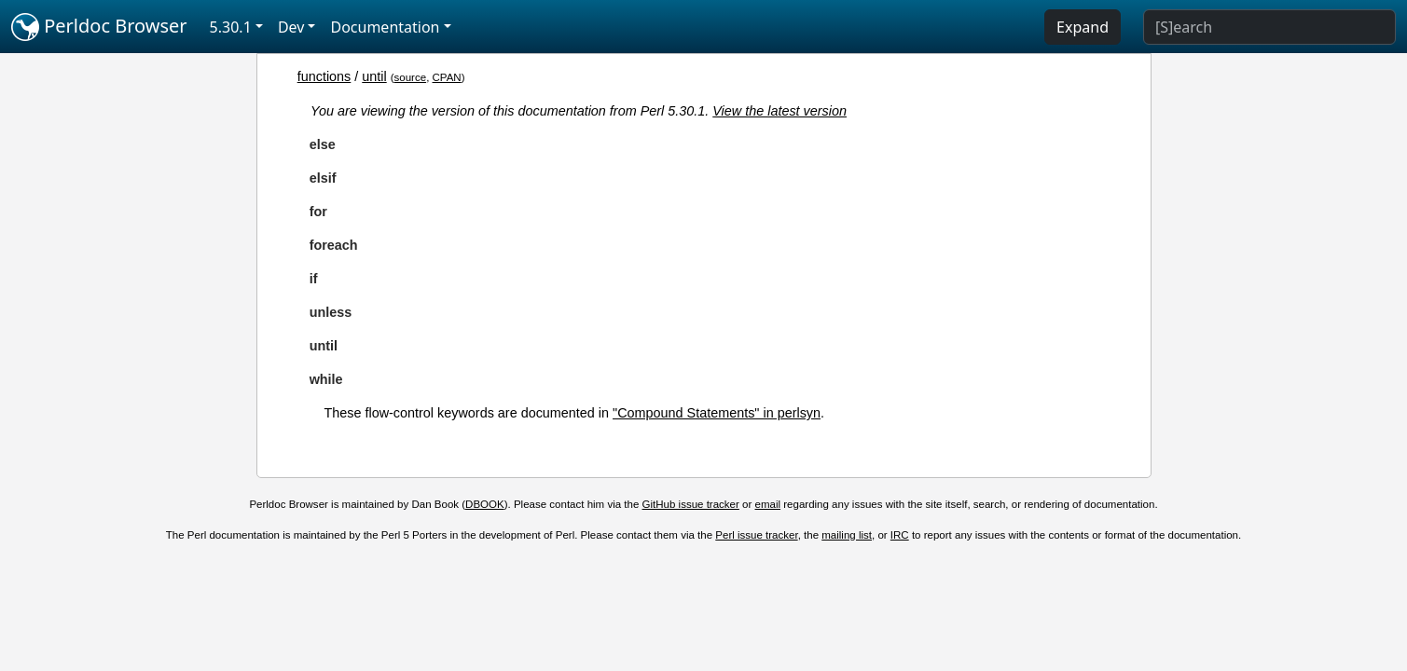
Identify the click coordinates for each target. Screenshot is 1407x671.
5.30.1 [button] (231, 27)
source (410, 77)
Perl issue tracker (756, 535)
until (374, 76)
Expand (1082, 27)
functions (324, 76)
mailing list (846, 535)
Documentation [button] (384, 27)
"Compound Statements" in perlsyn (717, 412)
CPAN (447, 77)
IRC (899, 535)
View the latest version (779, 110)
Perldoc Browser (99, 27)
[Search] (1269, 27)
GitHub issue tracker (690, 504)
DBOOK (484, 504)
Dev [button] (291, 27)
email (768, 504)
